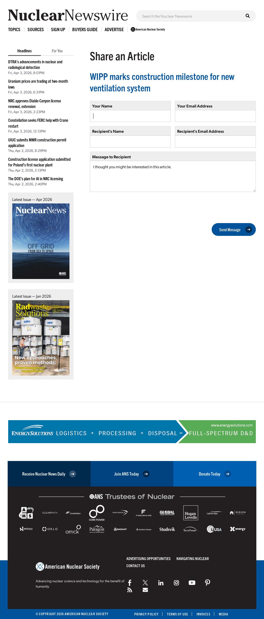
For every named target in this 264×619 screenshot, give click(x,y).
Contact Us (135, 565)
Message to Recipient (111, 156)
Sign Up (58, 29)
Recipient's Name (108, 131)
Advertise (114, 29)
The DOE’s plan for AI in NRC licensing (35, 178)
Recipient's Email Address (200, 131)
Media (223, 614)
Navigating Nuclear (192, 558)
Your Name (102, 105)
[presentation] (128, 207)
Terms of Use (177, 614)
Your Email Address (194, 105)
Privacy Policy (146, 614)
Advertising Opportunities (148, 558)
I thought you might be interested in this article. (173, 176)
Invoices (203, 614)
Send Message (235, 229)
